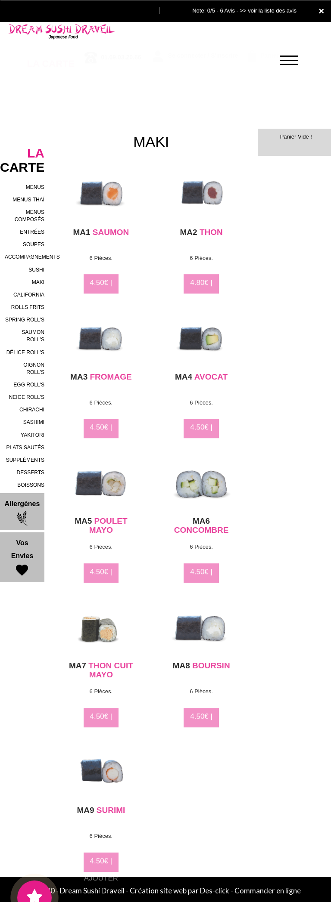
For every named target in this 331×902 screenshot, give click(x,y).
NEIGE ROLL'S (26, 397)
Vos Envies (22, 558)
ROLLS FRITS (27, 307)
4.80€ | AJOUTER (201, 294)
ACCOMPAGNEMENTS (32, 257)
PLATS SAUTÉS (25, 448)
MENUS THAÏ (28, 200)
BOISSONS (30, 485)
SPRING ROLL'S (24, 320)
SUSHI (36, 270)
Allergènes (22, 513)
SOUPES (33, 244)
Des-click (214, 890)
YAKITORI (32, 435)
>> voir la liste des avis (268, 10)
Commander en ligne (267, 890)
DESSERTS (30, 473)
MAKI (38, 282)
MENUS (35, 187)
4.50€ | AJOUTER (101, 294)
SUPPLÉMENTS (25, 460)
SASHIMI (33, 422)
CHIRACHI (31, 410)
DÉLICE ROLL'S (25, 352)
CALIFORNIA (28, 295)
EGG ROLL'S (28, 385)
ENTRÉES (32, 232)
